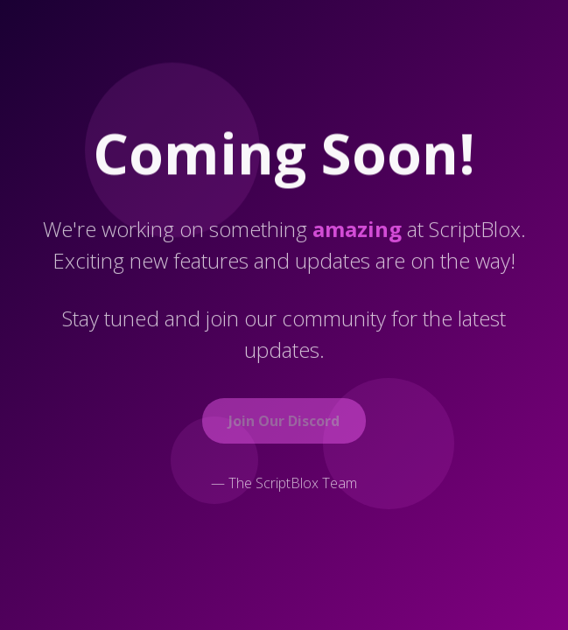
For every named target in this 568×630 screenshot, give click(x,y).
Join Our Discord (284, 421)
